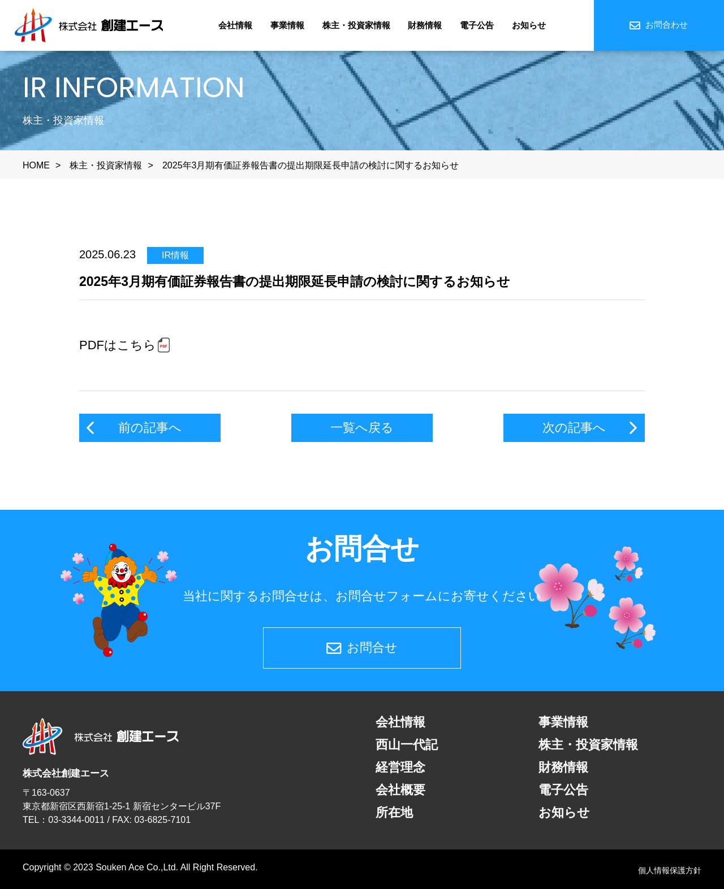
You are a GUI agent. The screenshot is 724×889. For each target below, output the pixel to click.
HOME (36, 165)
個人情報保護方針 (669, 870)
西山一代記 (407, 745)
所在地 (394, 812)
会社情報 (235, 25)
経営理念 (400, 767)
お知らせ (529, 25)
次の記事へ (574, 427)
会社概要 (400, 790)
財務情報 (425, 25)
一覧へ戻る (362, 427)
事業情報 (287, 25)
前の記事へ (150, 427)
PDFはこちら (117, 345)
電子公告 (477, 25)
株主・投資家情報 (356, 25)
